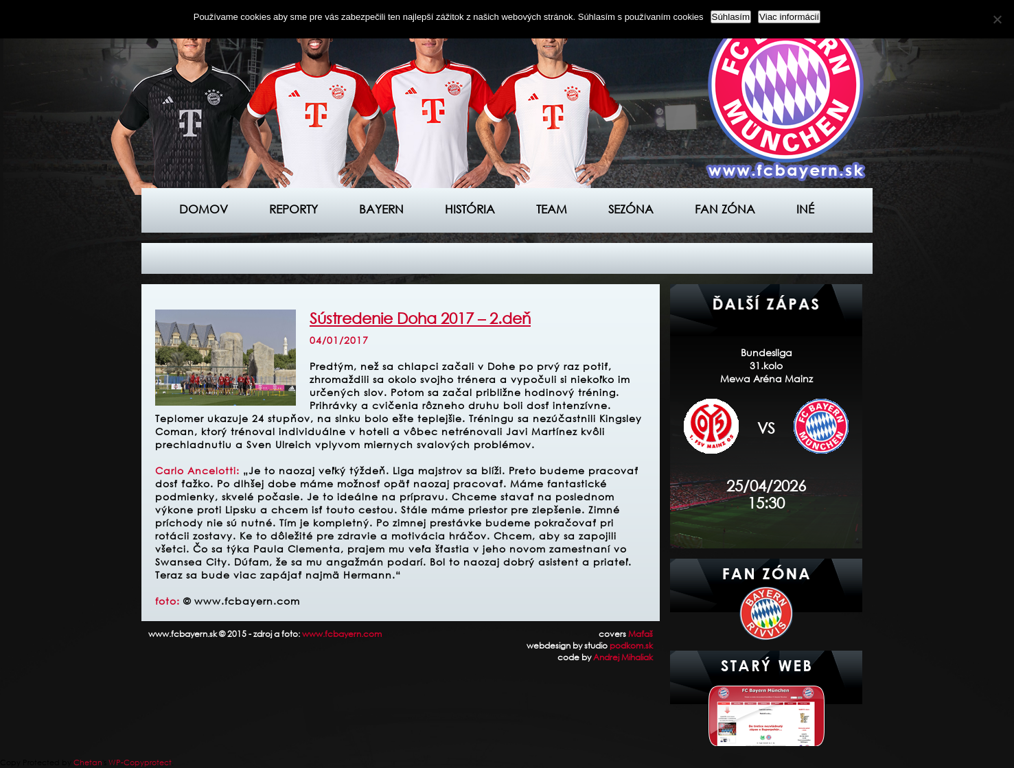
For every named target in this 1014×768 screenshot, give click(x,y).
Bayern (381, 209)
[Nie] (997, 19)
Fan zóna (725, 209)
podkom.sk (631, 645)
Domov (203, 209)
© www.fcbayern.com (241, 600)
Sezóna (631, 209)
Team (551, 209)
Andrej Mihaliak (623, 657)
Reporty (293, 209)
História (470, 209)
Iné (805, 209)
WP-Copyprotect (140, 762)
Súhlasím (731, 17)
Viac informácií (789, 17)
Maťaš (640, 634)
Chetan (87, 762)
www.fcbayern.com (342, 634)
